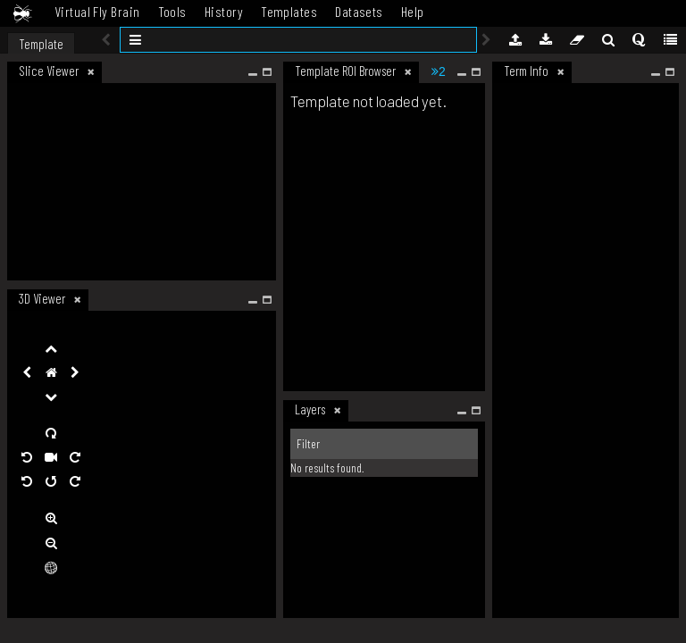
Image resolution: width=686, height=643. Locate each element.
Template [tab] (41, 44)
